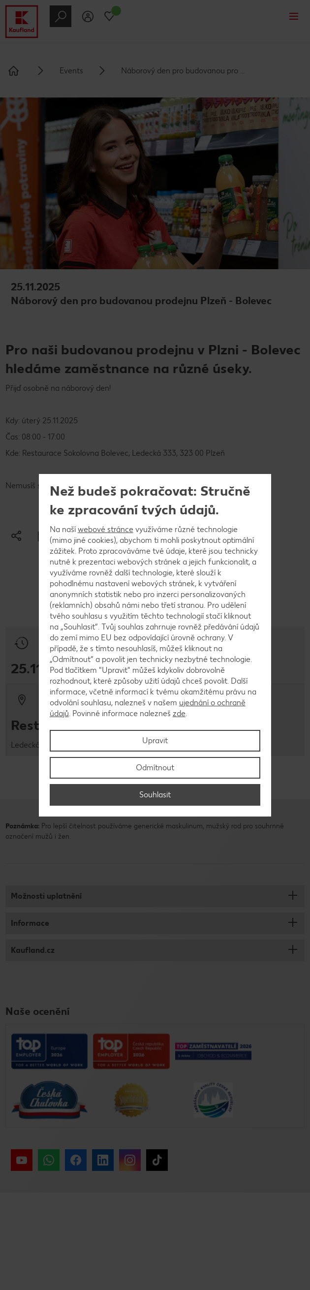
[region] (155, 645)
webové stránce (105, 529)
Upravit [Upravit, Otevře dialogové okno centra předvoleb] (155, 740)
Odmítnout (155, 767)
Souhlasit (155, 794)
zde (179, 713)
